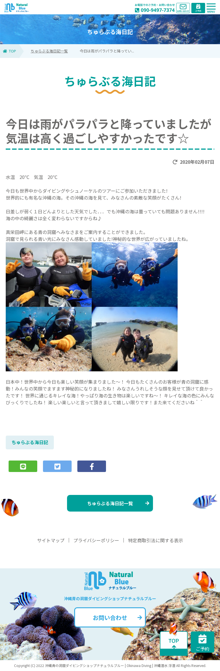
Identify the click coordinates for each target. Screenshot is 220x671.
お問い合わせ (117, 617)
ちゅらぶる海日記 (29, 442)
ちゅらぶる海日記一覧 (49, 51)
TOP (9, 51)
